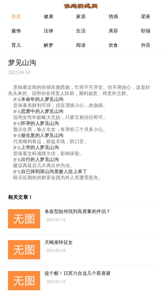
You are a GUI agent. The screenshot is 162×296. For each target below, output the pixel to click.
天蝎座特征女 (59, 242)
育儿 (16, 45)
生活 (81, 30)
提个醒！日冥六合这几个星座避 (78, 273)
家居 (81, 16)
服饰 (16, 30)
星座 (146, 16)
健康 (48, 16)
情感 (113, 16)
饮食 (113, 45)
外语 (146, 45)
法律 (48, 30)
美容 (113, 30)
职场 (146, 30)
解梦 (48, 45)
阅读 (81, 45)
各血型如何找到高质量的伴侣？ (78, 211)
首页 (16, 16)
